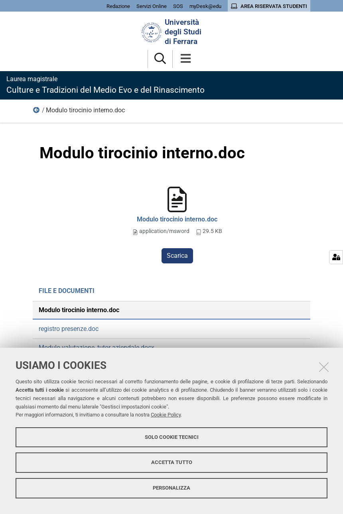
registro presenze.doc (69, 329)
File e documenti (37, 112)
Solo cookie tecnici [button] (172, 437)
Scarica (177, 255)
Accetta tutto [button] (171, 462)
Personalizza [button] (171, 488)
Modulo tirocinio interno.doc (177, 219)
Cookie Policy (166, 415)
